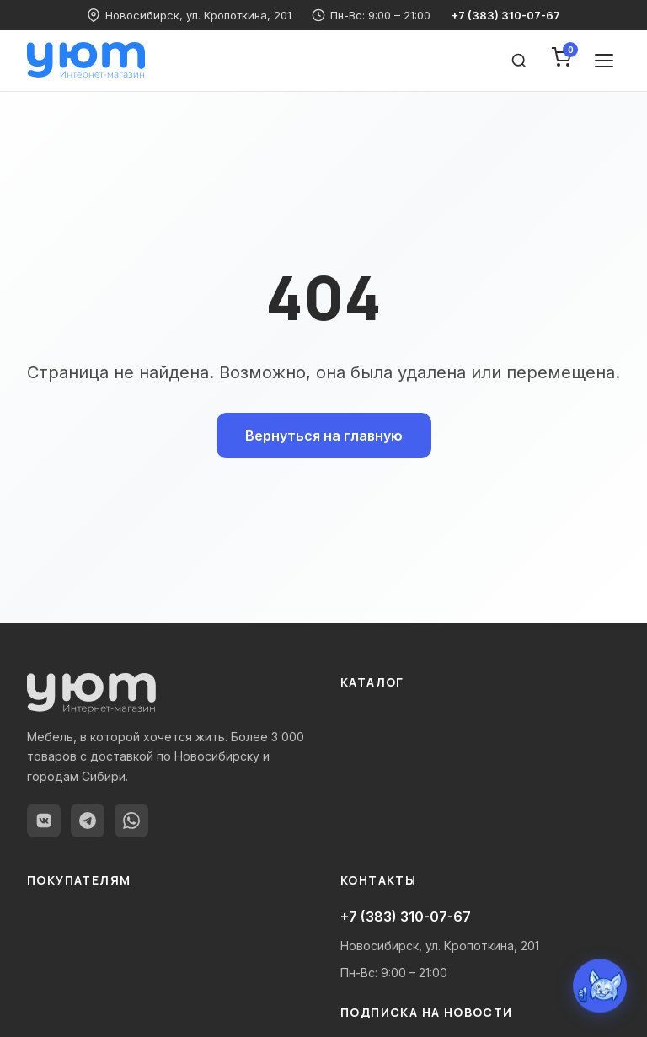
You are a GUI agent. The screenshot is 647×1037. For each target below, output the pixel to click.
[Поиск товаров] (519, 60)
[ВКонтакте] (44, 820)
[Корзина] (561, 60)
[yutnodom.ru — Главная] (86, 60)
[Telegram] (87, 820)
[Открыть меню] (604, 60)
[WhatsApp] (131, 820)
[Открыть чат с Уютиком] (600, 986)
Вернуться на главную (324, 435)
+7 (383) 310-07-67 (505, 15)
